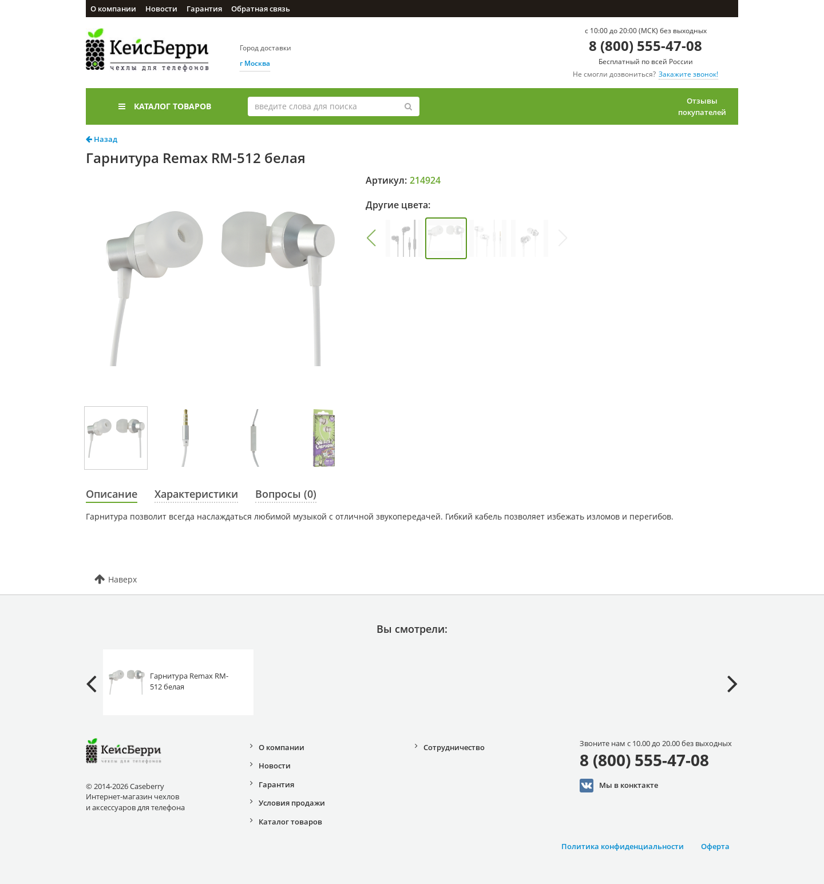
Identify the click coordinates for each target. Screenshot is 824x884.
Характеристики (196, 494)
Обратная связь (260, 8)
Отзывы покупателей (702, 106)
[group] (404, 238)
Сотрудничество (454, 747)
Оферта (715, 846)
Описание (111, 494)
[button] (371, 238)
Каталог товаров (164, 106)
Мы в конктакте (619, 785)
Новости (161, 8)
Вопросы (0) (285, 494)
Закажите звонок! (688, 74)
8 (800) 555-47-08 (645, 45)
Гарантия (204, 8)
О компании (113, 8)
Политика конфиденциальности (622, 846)
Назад (101, 139)
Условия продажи (292, 803)
